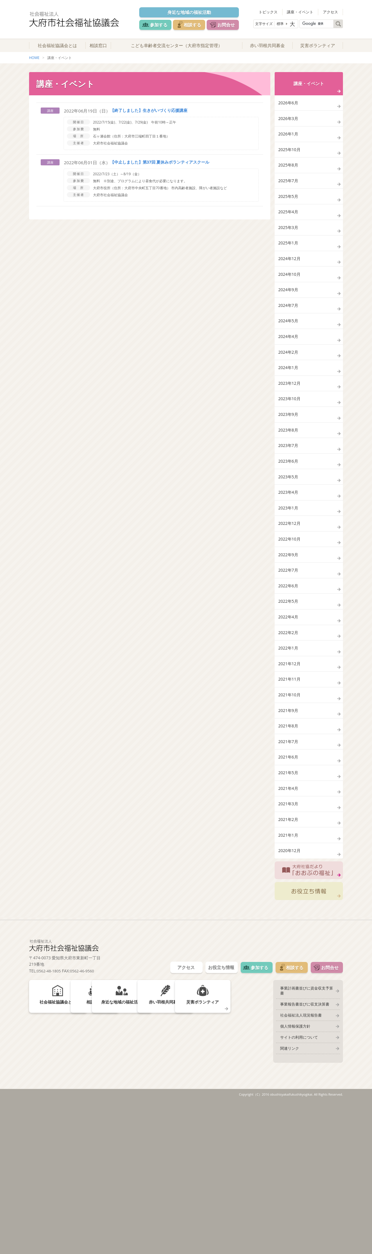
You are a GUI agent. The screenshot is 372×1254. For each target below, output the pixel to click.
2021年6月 (289, 883)
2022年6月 (289, 681)
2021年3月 (289, 939)
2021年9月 (289, 828)
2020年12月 (290, 994)
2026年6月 (289, 110)
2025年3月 (289, 257)
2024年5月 (289, 368)
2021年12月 (290, 773)
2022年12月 (290, 607)
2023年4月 (289, 570)
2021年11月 (290, 791)
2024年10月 (290, 312)
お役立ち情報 (309, 1039)
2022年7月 (289, 663)
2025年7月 (289, 202)
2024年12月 (290, 294)
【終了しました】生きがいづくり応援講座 (148, 116)
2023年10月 (290, 460)
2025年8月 (289, 183)
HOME (34, 63)
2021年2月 (289, 957)
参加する (157, 24)
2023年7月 (289, 515)
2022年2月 (289, 736)
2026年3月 (289, 128)
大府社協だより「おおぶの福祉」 (309, 1016)
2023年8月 (289, 497)
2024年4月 (289, 386)
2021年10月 (290, 810)
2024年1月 (289, 423)
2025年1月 (289, 275)
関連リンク (287, 1199)
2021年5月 (289, 902)
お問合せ (233, 24)
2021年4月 (289, 920)
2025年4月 (289, 239)
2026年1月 (289, 147)
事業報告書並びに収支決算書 (302, 1150)
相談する (195, 24)
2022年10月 (290, 626)
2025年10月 (290, 165)
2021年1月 (289, 975)
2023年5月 (289, 552)
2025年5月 (289, 220)
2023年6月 (289, 533)
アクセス (332, 11)
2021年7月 (289, 865)
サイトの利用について (296, 1187)
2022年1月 (289, 754)
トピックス (276, 11)
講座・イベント (305, 11)
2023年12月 (290, 441)
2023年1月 (289, 589)
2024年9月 (289, 331)
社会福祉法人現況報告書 (298, 1162)
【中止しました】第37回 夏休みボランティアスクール (160, 168)
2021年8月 (289, 846)
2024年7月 (289, 349)
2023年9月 (289, 478)
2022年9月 (289, 644)
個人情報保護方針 (293, 1175)
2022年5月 (289, 699)
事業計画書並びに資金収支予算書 (306, 1138)
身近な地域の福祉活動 (192, 12)
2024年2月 (289, 404)
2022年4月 (289, 718)
